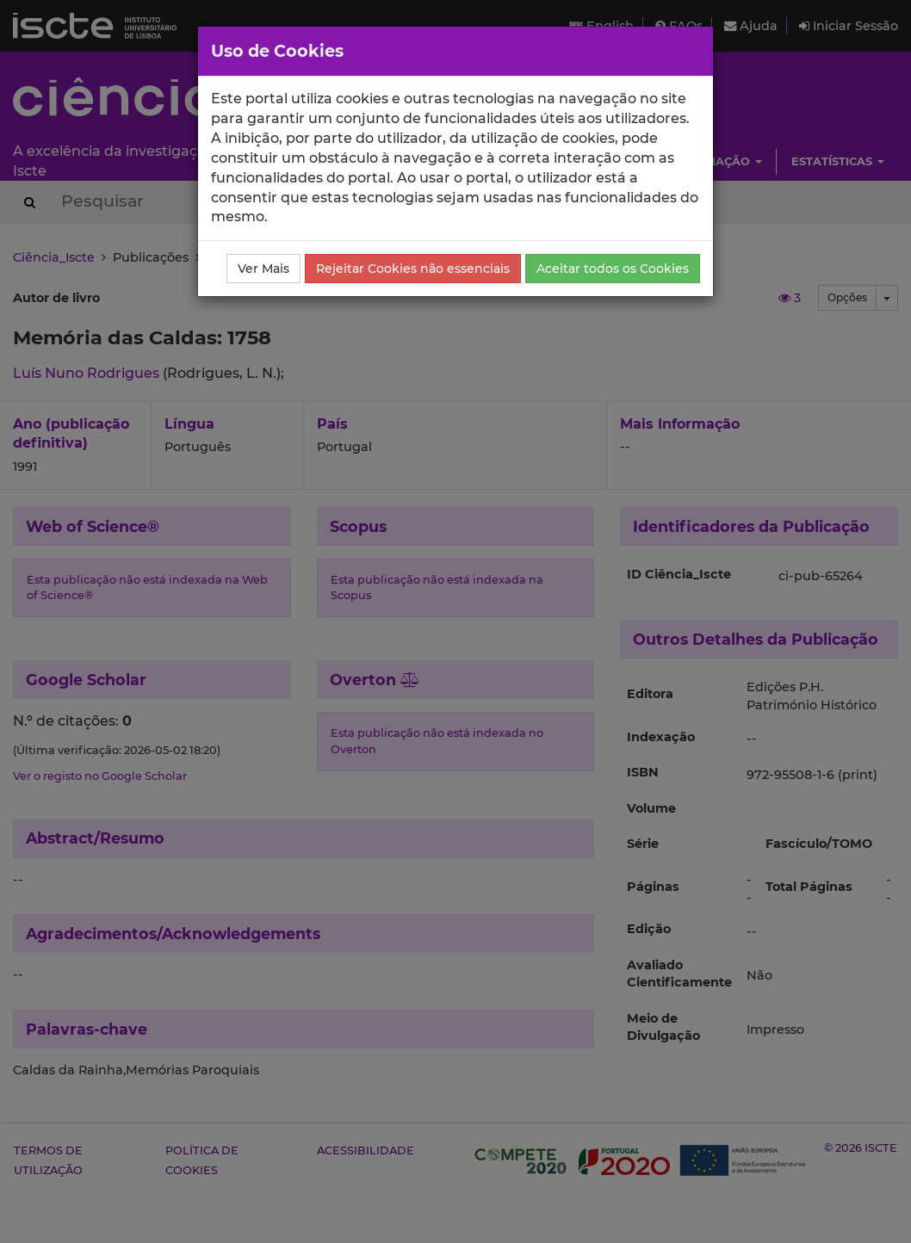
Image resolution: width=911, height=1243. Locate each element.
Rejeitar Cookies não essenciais (413, 268)
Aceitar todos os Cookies (612, 268)
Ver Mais (263, 268)
